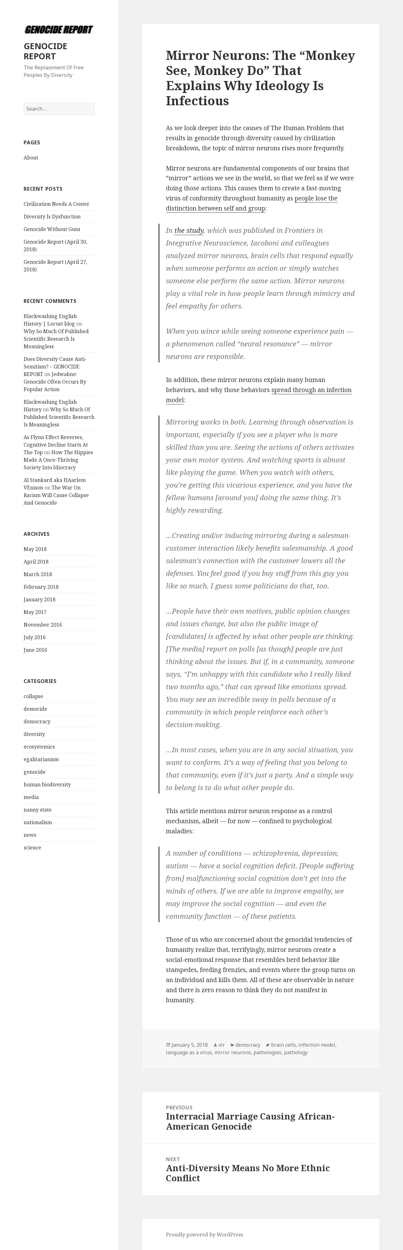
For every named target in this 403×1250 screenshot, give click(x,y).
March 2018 (38, 574)
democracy (37, 721)
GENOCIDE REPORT (45, 51)
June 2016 (35, 649)
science (32, 847)
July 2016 (35, 637)
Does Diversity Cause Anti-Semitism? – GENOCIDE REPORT (55, 367)
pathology (296, 1052)
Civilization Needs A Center (56, 203)
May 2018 (35, 549)
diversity (34, 734)
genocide (35, 771)
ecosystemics (39, 746)
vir (222, 1044)
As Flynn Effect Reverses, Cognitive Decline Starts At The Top (56, 445)
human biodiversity (47, 784)
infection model (316, 1044)
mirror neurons (232, 1052)
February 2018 (41, 586)
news (30, 834)
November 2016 (43, 624)
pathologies (267, 1052)
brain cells (283, 1044)
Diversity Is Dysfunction (52, 216)
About (31, 157)
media (31, 797)
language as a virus (189, 1052)
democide (35, 708)
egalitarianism (41, 759)
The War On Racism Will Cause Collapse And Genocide (56, 495)
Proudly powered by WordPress (204, 1234)
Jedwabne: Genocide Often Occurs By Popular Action (55, 382)
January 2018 (39, 599)
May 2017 (35, 612)
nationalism (38, 822)
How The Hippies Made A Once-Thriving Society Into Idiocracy (58, 460)
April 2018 (36, 561)
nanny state (38, 809)
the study (188, 230)
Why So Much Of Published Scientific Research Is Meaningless (56, 339)
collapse (33, 696)
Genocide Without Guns (52, 229)
